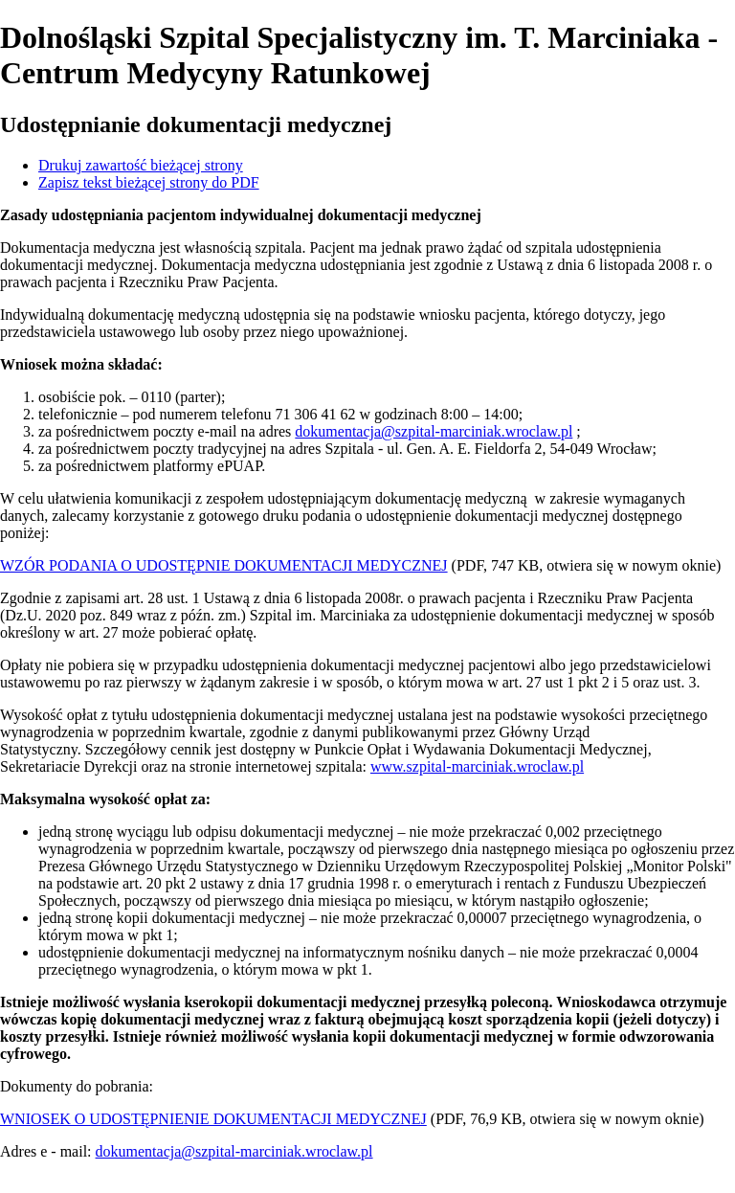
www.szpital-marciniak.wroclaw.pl (477, 766)
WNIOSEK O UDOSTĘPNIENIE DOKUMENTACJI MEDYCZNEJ (213, 1119)
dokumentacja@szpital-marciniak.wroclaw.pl (433, 431)
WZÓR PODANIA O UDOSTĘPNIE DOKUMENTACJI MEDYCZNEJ (224, 565)
